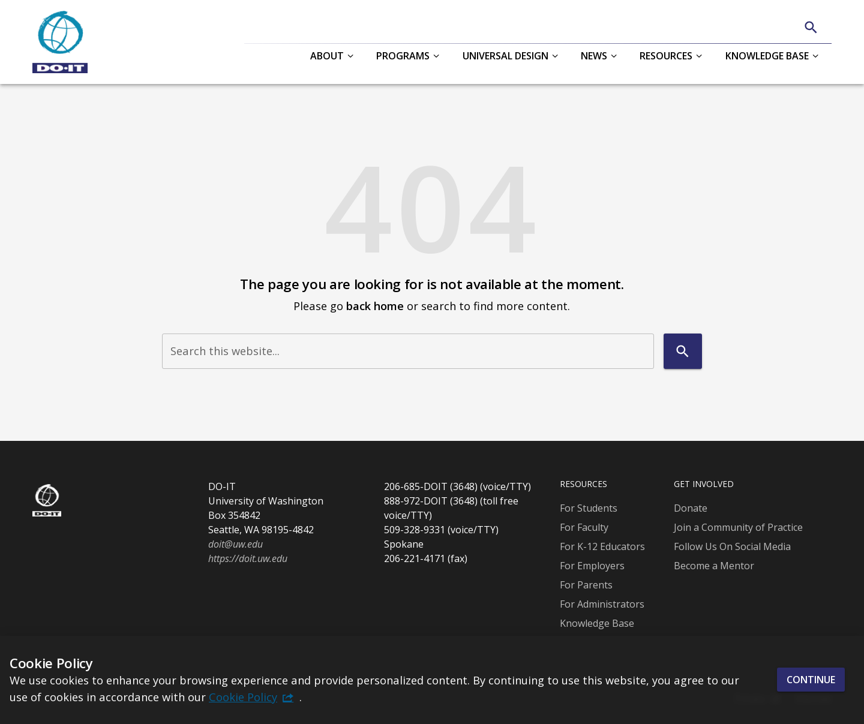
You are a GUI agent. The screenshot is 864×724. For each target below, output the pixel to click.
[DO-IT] (60, 42)
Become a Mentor (714, 565)
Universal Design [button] (505, 55)
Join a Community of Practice (738, 527)
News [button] (594, 55)
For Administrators (602, 604)
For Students (588, 508)
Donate (690, 508)
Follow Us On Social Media (732, 546)
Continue (811, 679)
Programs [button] (403, 55)
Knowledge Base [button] (767, 55)
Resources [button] (666, 55)
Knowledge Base (597, 623)
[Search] (811, 27)
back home (375, 305)
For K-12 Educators (602, 546)
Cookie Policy (243, 696)
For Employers (592, 565)
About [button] (327, 55)
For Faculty (584, 527)
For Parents (586, 584)
